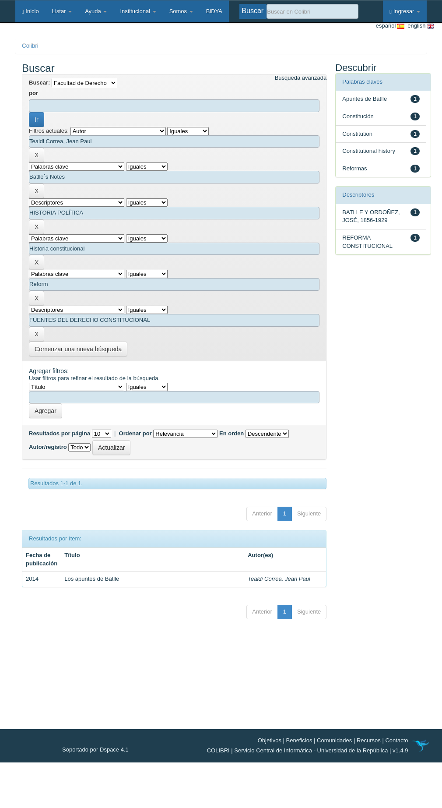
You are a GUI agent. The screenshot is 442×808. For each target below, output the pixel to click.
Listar (62, 11)
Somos (181, 11)
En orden (231, 433)
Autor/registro (48, 447)
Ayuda (96, 11)
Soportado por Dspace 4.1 (95, 749)
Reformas (354, 168)
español (390, 26)
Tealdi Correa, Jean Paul (279, 578)
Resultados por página (59, 433)
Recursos (369, 740)
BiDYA (214, 11)
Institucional (138, 11)
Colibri (30, 45)
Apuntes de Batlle (364, 98)
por (33, 93)
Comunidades (334, 740)
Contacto (396, 740)
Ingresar (404, 11)
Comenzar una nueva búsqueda (78, 349)
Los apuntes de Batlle (91, 578)
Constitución (358, 116)
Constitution (357, 134)
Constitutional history (368, 151)
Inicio (30, 11)
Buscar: (39, 82)
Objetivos (269, 740)
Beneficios (299, 740)
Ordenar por (135, 433)
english (419, 26)
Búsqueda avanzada (301, 77)
